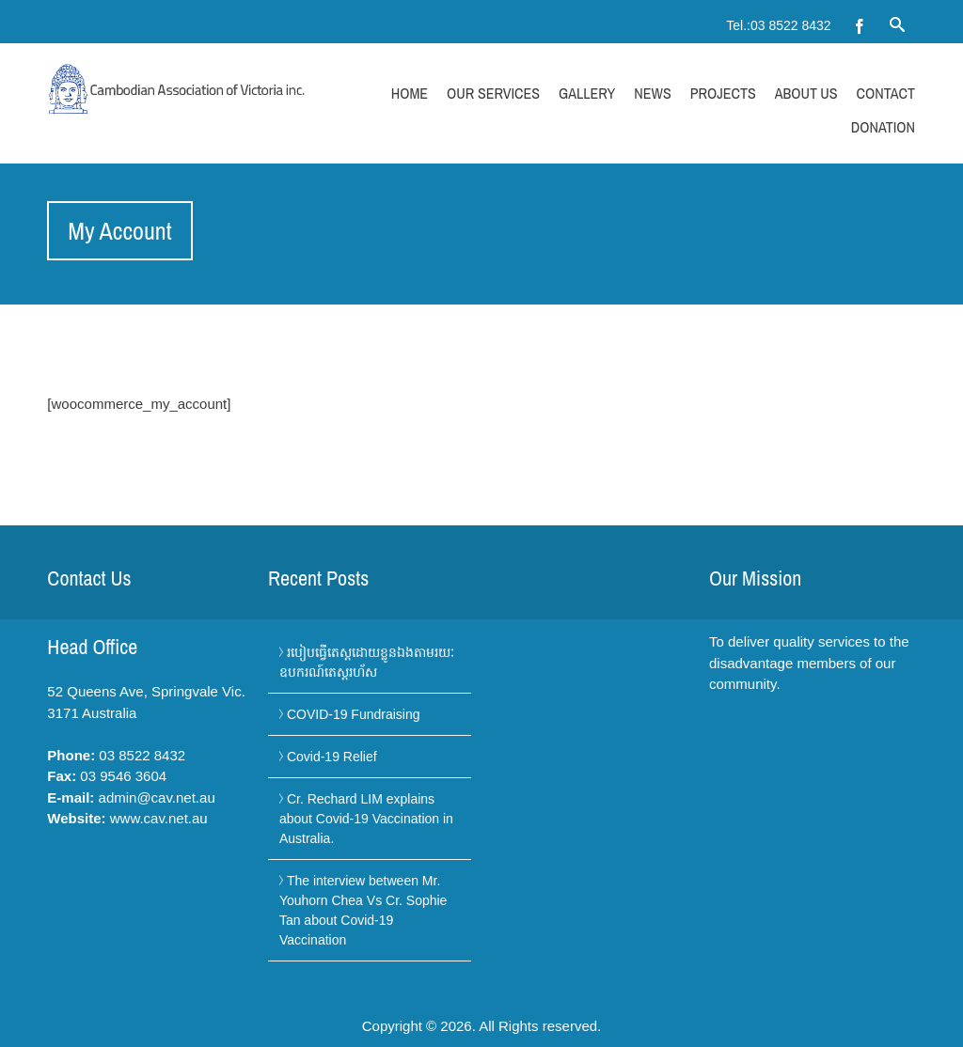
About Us (806, 93)
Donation (883, 127)
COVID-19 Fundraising (353, 714)
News (652, 93)
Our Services (493, 93)
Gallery (587, 93)
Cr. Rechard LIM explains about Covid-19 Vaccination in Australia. (366, 818)
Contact (886, 93)
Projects (723, 93)
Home (409, 93)
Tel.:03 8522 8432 (778, 25)
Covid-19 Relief (332, 756)
